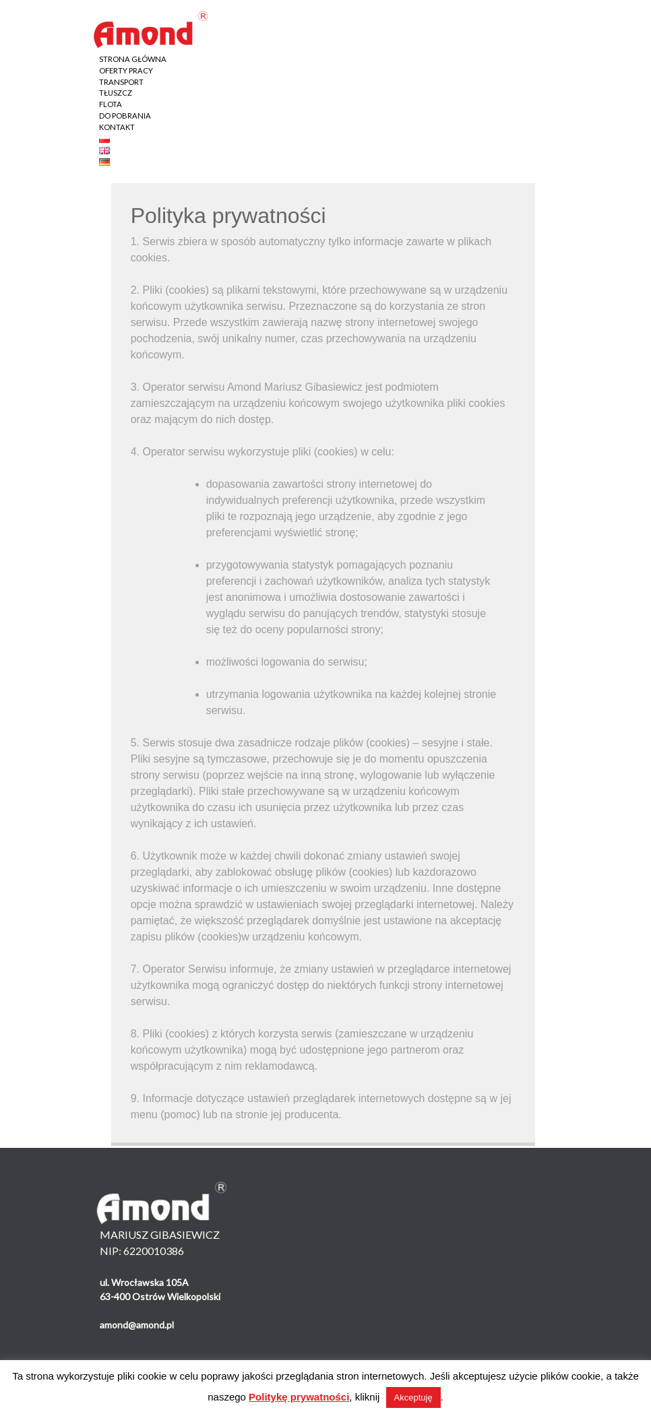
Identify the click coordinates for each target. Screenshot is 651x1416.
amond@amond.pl (137, 1324)
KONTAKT (117, 127)
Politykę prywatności (299, 1397)
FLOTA (110, 104)
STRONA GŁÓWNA (132, 59)
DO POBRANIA (125, 115)
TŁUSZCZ (115, 92)
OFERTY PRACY (126, 70)
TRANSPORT (121, 81)
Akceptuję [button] (413, 1397)
